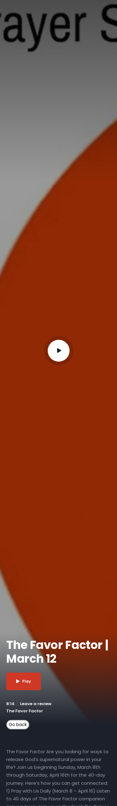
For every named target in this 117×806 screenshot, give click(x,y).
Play (23, 681)
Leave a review (35, 704)
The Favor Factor (24, 711)
